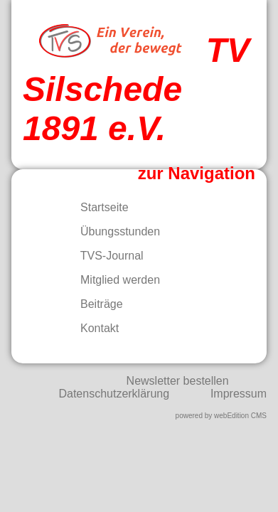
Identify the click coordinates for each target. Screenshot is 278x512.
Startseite (96, 207)
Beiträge (93, 304)
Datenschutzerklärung (113, 394)
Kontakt (91, 328)
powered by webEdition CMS (221, 416)
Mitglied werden (111, 280)
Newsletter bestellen (178, 381)
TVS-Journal (103, 256)
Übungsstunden (111, 231)
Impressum (238, 394)
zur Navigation (196, 173)
